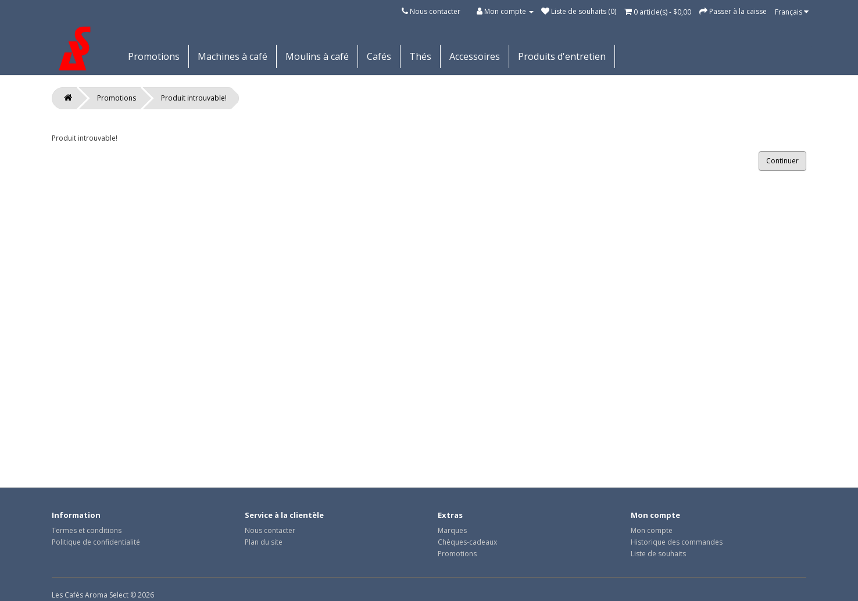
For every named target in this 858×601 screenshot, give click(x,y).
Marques (452, 530)
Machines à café (232, 56)
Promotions (154, 56)
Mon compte (652, 530)
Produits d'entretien (562, 56)
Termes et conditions (86, 530)
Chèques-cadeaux (467, 542)
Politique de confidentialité (96, 542)
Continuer (782, 161)
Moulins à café (317, 56)
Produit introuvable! (194, 98)
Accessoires (474, 56)
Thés (420, 56)
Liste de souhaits (658, 554)
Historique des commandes (677, 542)
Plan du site (264, 542)
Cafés (379, 56)
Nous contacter (435, 11)
